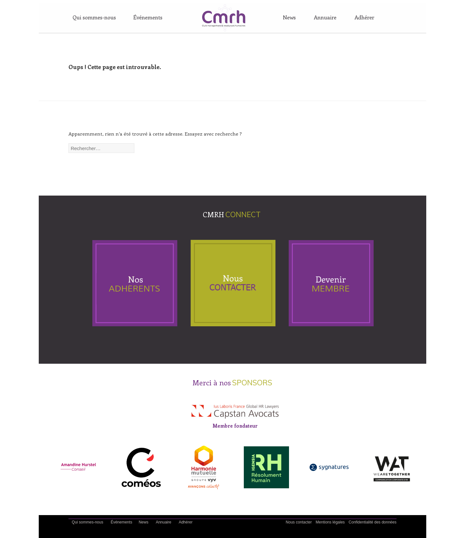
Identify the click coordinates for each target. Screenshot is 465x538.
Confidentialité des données (373, 522)
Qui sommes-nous (94, 17)
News (289, 17)
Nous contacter (299, 522)
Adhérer (364, 17)
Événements (147, 17)
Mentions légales (330, 522)
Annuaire (325, 17)
